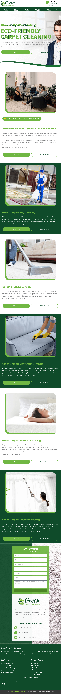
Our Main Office (13, 682)
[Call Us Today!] (47, 2)
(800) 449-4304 (53, 4)
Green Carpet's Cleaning (18, 691)
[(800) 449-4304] (15, 632)
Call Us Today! (53, 2)
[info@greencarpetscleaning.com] (15, 637)
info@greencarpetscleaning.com (29, 637)
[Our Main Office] (4, 683)
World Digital (50, 691)
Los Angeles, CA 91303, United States (30, 628)
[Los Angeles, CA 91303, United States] (15, 627)
